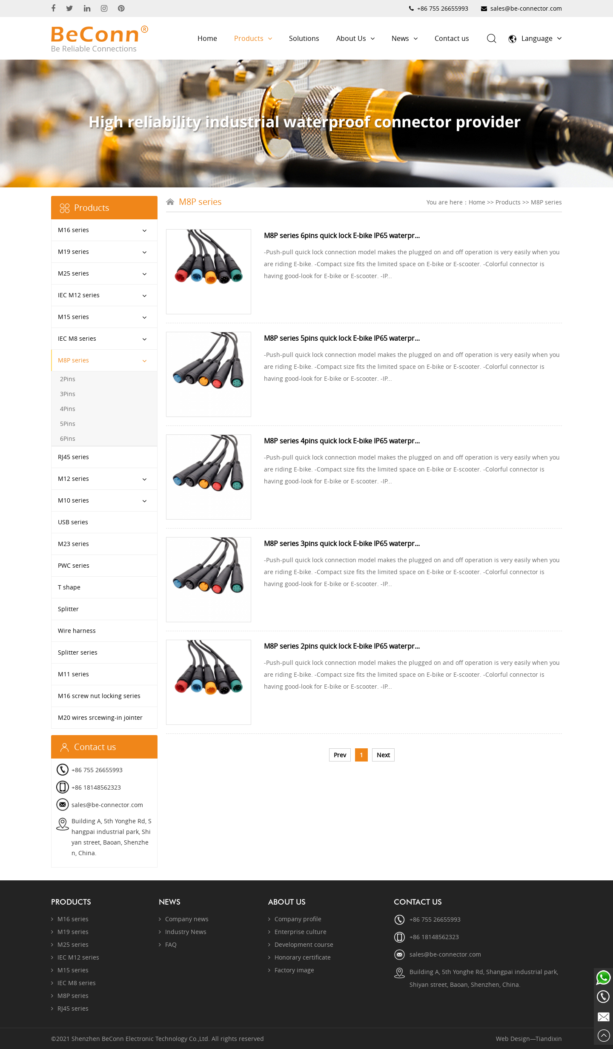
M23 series (73, 544)
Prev (340, 755)
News (405, 38)
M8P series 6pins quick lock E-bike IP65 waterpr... (342, 235)
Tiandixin (549, 1039)
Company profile (294, 919)
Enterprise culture (297, 932)
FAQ (168, 944)
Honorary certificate (299, 957)
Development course (300, 944)
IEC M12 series (79, 295)
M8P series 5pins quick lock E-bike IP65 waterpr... (342, 338)
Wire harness (77, 631)
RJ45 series (73, 457)
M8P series (73, 360)
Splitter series (77, 652)
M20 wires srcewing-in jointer (100, 717)
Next (383, 755)
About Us (355, 38)
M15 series (73, 317)
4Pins (67, 409)
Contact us (452, 38)
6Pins (67, 438)
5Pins (67, 424)
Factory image (291, 970)
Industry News (182, 932)
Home (207, 38)
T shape (69, 587)
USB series (73, 522)
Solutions (304, 38)
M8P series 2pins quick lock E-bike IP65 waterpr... (342, 646)
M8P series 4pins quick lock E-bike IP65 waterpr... (342, 440)
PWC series (73, 565)
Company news (184, 919)
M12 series (73, 478)
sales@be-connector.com (526, 8)
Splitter (68, 609)
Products (253, 38)
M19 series (73, 251)
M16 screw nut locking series (99, 696)
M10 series (73, 500)
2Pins (67, 379)
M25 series (73, 273)
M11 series (73, 674)
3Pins (67, 394)
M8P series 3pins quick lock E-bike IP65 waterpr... (342, 543)
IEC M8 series (77, 338)
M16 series (73, 230)
